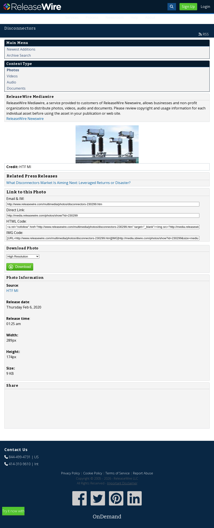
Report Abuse (143, 473)
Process (92, 17)
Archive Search (19, 55)
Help (134, 17)
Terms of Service (117, 473)
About (150, 17)
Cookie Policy (92, 473)
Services (72, 17)
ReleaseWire (32, 6)
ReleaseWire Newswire (25, 118)
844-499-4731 (20, 457)
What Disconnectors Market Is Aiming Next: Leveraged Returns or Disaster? (68, 182)
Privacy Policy (70, 473)
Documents (16, 88)
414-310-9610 (20, 464)
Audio (11, 82)
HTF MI (12, 290)
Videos (12, 76)
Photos (13, 70)
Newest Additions (21, 49)
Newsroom (114, 17)
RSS (206, 34)
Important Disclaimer (122, 483)
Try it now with (107, 515)
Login (205, 6)
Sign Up (188, 6)
